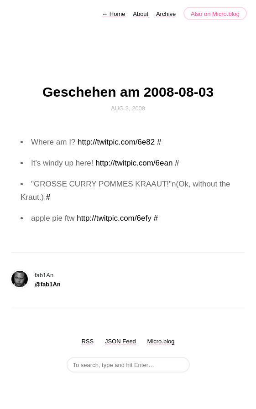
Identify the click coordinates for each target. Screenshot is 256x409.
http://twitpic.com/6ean (133, 163)
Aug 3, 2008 (128, 108)
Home (113, 13)
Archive (166, 13)
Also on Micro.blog (215, 13)
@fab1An (48, 284)
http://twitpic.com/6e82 (116, 142)
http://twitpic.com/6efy (114, 218)
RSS (87, 341)
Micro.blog (161, 341)
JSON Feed (120, 341)
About (140, 13)
